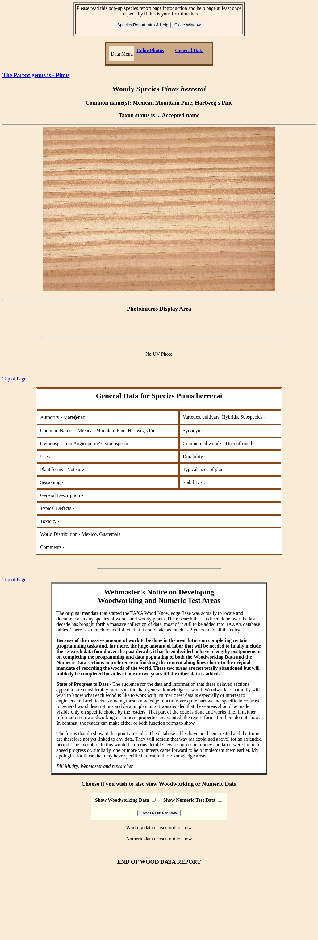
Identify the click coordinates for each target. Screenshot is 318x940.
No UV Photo (159, 354)
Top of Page (14, 378)
